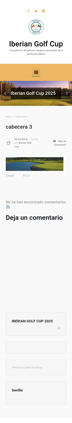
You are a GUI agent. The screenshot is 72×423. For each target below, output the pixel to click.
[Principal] (36, 72)
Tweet (10, 176)
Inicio (9, 116)
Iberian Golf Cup (36, 44)
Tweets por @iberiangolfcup (27, 367)
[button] (5, 93)
